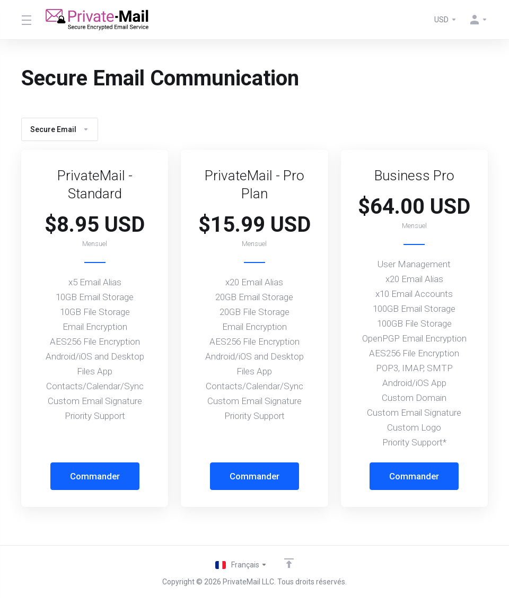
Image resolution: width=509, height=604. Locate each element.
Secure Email (59, 129)
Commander (94, 476)
